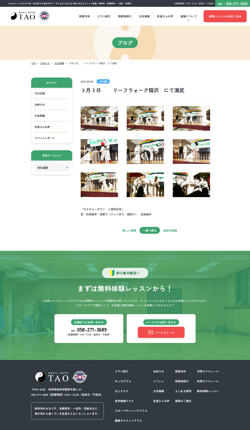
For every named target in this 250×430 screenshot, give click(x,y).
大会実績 (59, 63)
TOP (33, 63)
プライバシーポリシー (183, 426)
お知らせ (45, 63)
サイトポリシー (209, 426)
